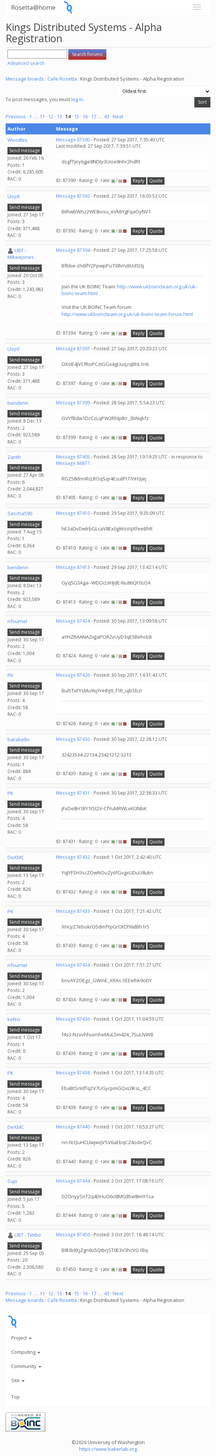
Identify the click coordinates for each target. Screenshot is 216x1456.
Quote (156, 181)
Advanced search (25, 63)
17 (93, 116)
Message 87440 (73, 1127)
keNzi (13, 1019)
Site (18, 1380)
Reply (138, 181)
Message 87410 (73, 513)
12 (50, 116)
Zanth (14, 457)
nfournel (17, 621)
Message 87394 (73, 250)
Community (26, 1366)
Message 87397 (73, 348)
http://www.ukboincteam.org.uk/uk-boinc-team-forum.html (127, 314)
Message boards (25, 78)
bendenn (17, 403)
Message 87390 (73, 140)
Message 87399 (73, 403)
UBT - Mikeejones (20, 254)
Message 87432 (73, 857)
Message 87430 (73, 739)
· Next (116, 116)
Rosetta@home (33, 7)
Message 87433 (73, 911)
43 (106, 116)
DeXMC (15, 857)
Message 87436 (73, 1019)
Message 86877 (73, 463)
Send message (24, 150)
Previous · (17, 116)
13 (59, 116)
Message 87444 (73, 1181)
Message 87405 (73, 457)
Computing (25, 1352)
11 (42, 116)
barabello (18, 739)
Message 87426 (73, 675)
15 (76, 116)
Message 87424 (73, 621)
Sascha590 (19, 513)
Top (15, 1396)
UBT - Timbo (28, 1234)
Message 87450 (73, 1234)
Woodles (17, 140)
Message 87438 (73, 1073)
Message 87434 (73, 965)
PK (10, 675)
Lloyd (13, 196)
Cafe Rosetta (62, 78)
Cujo (12, 1181)
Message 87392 (73, 196)
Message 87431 (73, 793)
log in (77, 99)
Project (21, 1337)
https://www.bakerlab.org (108, 1449)
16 (85, 116)
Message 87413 (73, 567)
